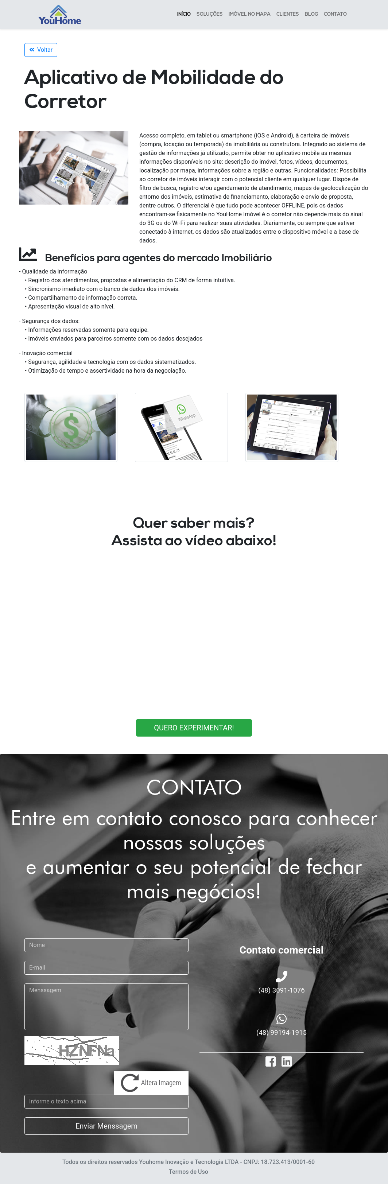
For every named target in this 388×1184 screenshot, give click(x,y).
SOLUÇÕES (210, 16)
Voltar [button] (41, 49)
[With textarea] (106, 1006)
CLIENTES (287, 16)
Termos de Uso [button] (188, 1171)
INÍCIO (184, 16)
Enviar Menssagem (106, 1126)
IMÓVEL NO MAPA (250, 16)
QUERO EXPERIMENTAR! (194, 727)
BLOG (311, 16)
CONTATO (335, 16)
